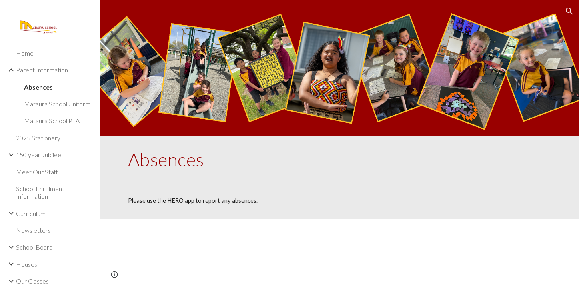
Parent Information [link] (42, 70)
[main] (340, 160)
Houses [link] (26, 264)
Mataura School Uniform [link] (57, 104)
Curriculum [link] (31, 213)
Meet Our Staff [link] (37, 172)
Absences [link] (38, 87)
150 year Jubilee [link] (38, 154)
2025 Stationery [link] (38, 138)
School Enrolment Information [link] (40, 192)
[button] (569, 11)
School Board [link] (34, 247)
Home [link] (25, 53)
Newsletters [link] (33, 230)
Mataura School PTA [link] (52, 120)
